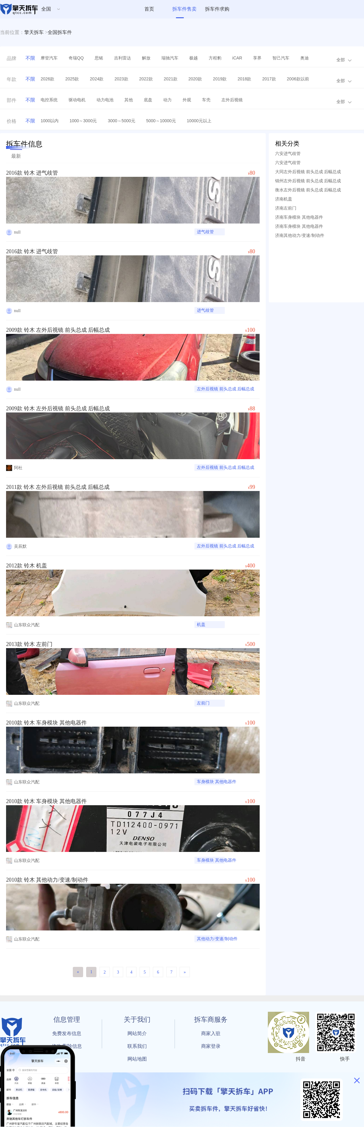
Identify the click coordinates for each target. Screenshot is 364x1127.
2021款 (170, 78)
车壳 (206, 99)
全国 (46, 9)
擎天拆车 (34, 32)
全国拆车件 (60, 32)
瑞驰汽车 (169, 58)
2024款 (96, 78)
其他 (128, 99)
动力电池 (104, 99)
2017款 (269, 78)
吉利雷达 (122, 58)
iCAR (237, 58)
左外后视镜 (232, 99)
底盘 (148, 99)
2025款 (72, 78)
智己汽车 (280, 58)
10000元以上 (199, 120)
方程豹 (215, 58)
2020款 (195, 78)
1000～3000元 (83, 120)
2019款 (220, 78)
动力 (167, 99)
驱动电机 (77, 99)
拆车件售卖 (184, 9)
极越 (193, 58)
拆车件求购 (217, 9)
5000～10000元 (161, 120)
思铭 (99, 58)
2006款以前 (298, 78)
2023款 (121, 78)
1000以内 (50, 120)
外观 (187, 99)
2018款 (244, 78)
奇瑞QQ (76, 58)
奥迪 (304, 58)
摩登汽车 (49, 58)
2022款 (146, 78)
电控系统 (49, 99)
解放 (146, 58)
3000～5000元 (121, 120)
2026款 (47, 78)
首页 (149, 9)
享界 (257, 58)
